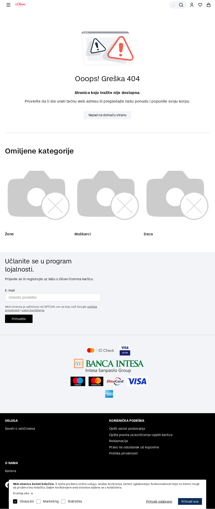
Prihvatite (19, 319)
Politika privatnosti (123, 454)
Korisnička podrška (126, 421)
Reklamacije (118, 441)
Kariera (10, 471)
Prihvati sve (190, 502)
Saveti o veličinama (20, 429)
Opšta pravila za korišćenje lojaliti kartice (141, 435)
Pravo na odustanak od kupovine (134, 447)
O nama (11, 463)
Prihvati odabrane (159, 502)
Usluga (11, 421)
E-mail (10, 291)
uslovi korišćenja (33, 310)
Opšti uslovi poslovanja (127, 429)
